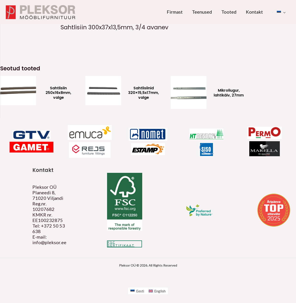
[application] (283, 12)
